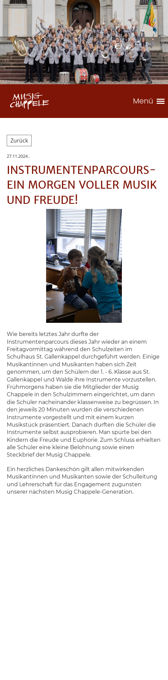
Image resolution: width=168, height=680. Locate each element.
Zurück (19, 140)
